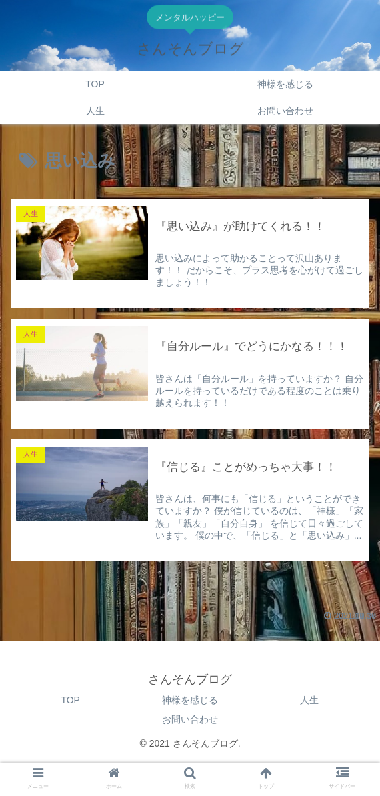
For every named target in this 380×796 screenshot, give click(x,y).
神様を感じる (190, 700)
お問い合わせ (190, 719)
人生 (309, 700)
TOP (70, 700)
